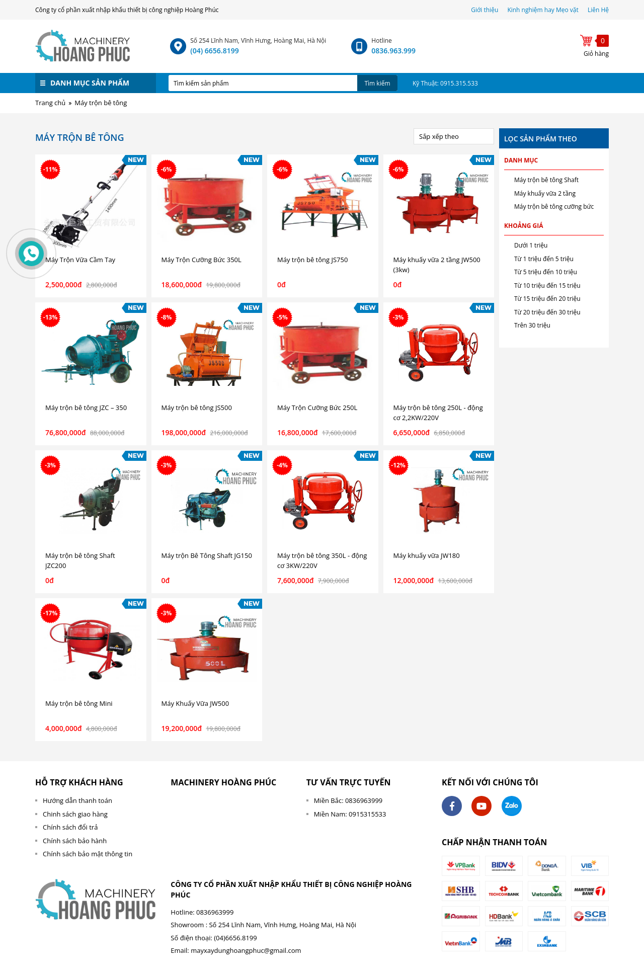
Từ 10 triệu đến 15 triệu (547, 285)
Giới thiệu (485, 10)
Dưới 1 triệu (530, 245)
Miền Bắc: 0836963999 (348, 800)
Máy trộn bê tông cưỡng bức (554, 206)
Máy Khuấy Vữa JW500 (195, 703)
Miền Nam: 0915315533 (350, 814)
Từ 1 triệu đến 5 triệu (544, 259)
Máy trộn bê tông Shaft (546, 180)
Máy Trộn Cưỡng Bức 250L (317, 407)
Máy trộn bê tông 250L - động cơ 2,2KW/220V (438, 412)
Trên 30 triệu (532, 325)
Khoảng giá (523, 225)
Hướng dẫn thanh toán (77, 800)
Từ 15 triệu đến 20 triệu (547, 298)
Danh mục (521, 160)
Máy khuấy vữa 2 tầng (545, 193)
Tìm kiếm (377, 83)
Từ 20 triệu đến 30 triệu (547, 312)
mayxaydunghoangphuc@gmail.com (246, 950)
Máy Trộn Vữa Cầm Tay (80, 259)
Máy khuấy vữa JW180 (426, 555)
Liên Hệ (598, 10)
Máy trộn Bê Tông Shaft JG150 (207, 555)
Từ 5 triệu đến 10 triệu (545, 272)
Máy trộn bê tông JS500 (197, 407)
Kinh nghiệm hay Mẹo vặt (542, 10)
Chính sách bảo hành (75, 840)
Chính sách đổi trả (70, 827)
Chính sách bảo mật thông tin (87, 853)
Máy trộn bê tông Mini (79, 703)
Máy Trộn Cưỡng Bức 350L (202, 259)
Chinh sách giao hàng (75, 814)
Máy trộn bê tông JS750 (312, 259)
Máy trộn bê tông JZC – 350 (86, 407)
